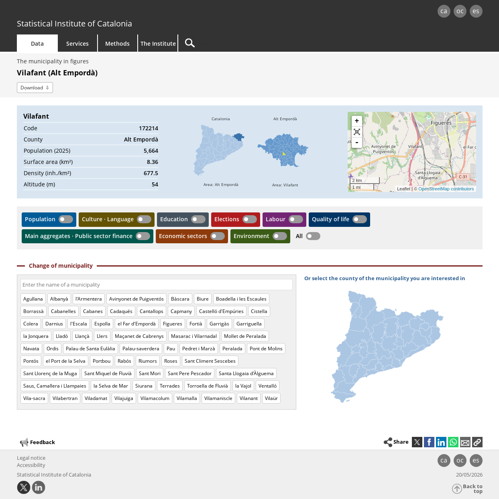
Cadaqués (121, 311)
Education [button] (174, 219)
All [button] (299, 236)
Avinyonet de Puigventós (136, 298)
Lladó (62, 336)
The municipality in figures (53, 61)
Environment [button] (251, 236)
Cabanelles (63, 311)
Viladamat (96, 398)
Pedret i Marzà (198, 348)
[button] (477, 442)
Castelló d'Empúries (221, 311)
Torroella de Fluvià (207, 385)
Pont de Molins (266, 348)
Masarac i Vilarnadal (194, 336)
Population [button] (40, 219)
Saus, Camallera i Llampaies (54, 385)
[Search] (246, 43)
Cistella (259, 311)
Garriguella (249, 323)
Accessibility (31, 465)
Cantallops (151, 311)
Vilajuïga (123, 398)
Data (37, 43)
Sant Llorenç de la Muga (50, 373)
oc (460, 10)
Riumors (147, 361)
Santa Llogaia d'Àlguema (246, 373)
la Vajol (243, 385)
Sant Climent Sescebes (210, 361)
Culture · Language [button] (108, 219)
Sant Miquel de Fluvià (108, 373)
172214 (148, 128)
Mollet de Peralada (245, 336)
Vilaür (271, 398)
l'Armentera (88, 298)
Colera (30, 323)
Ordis (53, 348)
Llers (102, 336)
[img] (221, 152)
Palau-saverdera (140, 348)
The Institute (158, 43)
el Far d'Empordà (137, 323)
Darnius (54, 323)
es (476, 10)
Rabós (124, 361)
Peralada (232, 348)
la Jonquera (36, 336)
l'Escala (78, 323)
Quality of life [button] (330, 219)
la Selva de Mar (111, 385)
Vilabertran (65, 398)
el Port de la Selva (66, 361)
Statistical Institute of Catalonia (74, 23)
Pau (171, 348)
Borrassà (33, 311)
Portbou (101, 361)
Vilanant (249, 398)
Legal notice (31, 457)
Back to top (473, 489)
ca (443, 10)
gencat (110, 12)
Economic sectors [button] (183, 236)
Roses (170, 361)
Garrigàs (219, 323)
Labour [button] (275, 219)
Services (77, 43)
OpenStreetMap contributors (446, 188)
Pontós (31, 361)
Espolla (102, 323)
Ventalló (268, 385)
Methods (117, 43)
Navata (31, 348)
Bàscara (180, 298)
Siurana (144, 385)
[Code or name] (156, 284)
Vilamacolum (155, 398)
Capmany (181, 311)
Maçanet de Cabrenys (139, 336)
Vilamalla (187, 398)
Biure (203, 298)
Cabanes (93, 311)
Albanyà (59, 298)
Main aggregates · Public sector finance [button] (78, 236)
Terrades (170, 385)
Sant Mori (150, 373)
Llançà (82, 336)
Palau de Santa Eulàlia (90, 348)
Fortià (195, 323)
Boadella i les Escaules (241, 298)
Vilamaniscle (218, 398)
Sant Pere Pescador (190, 373)
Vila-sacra (34, 398)
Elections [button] (226, 219)
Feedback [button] (37, 442)
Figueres (172, 323)
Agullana (33, 298)
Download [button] (31, 87)
